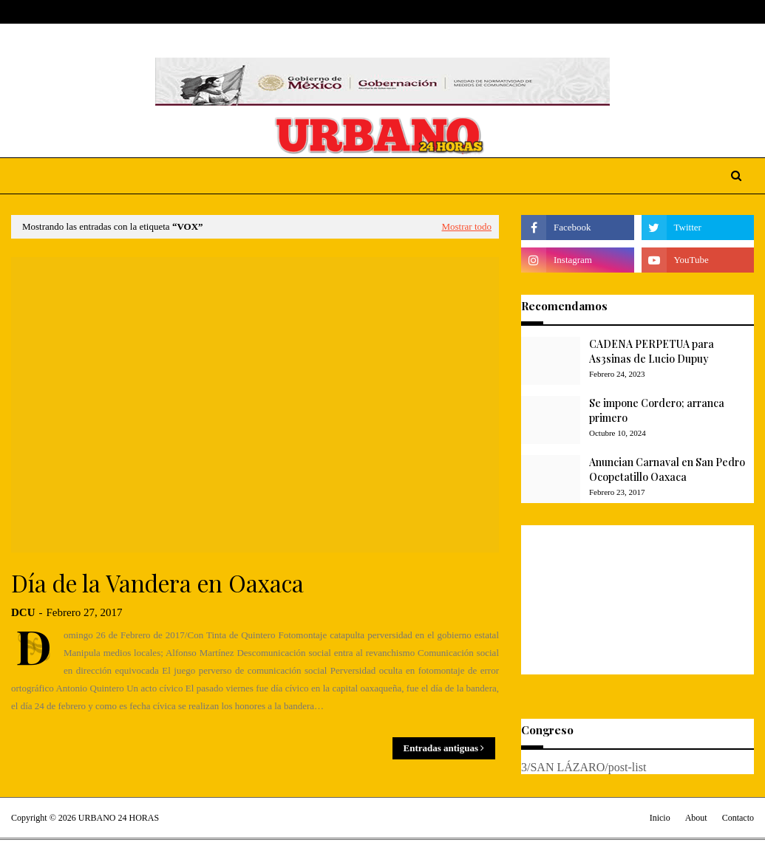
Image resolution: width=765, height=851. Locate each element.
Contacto (738, 818)
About (67, 12)
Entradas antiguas (441, 747)
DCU (23, 612)
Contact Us (120, 12)
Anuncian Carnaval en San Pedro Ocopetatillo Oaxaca (667, 469)
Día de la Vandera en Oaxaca (157, 582)
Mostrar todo (466, 226)
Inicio (660, 818)
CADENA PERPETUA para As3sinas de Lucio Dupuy (651, 351)
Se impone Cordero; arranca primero (656, 410)
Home (24, 12)
